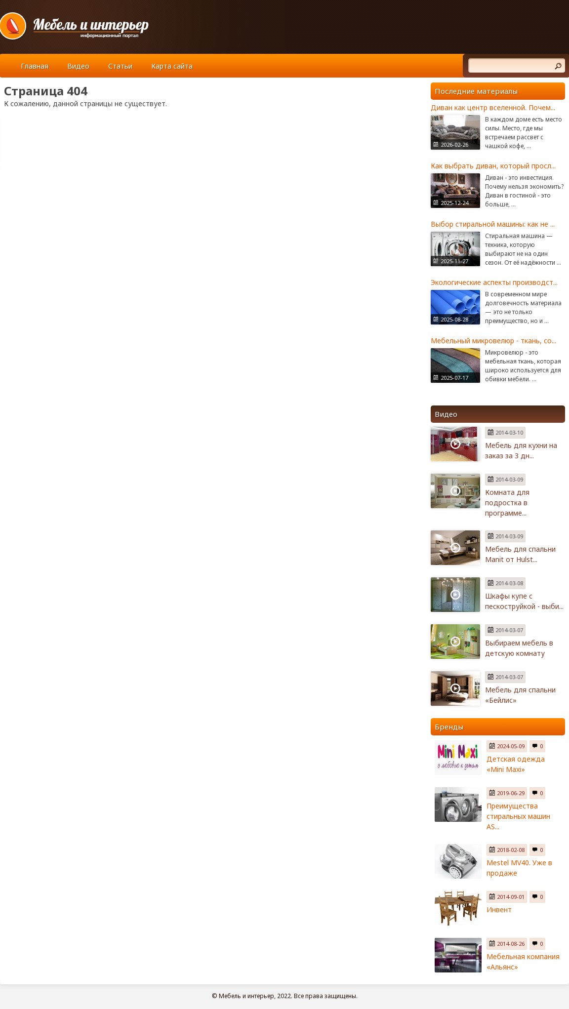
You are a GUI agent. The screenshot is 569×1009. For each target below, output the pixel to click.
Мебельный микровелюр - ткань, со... (493, 340)
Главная (34, 66)
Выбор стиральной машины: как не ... (493, 224)
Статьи (120, 66)
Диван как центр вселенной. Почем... (493, 107)
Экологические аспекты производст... (494, 282)
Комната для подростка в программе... (507, 502)
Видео (78, 66)
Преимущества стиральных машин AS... (518, 816)
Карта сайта (172, 66)
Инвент (499, 909)
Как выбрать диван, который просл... (493, 165)
